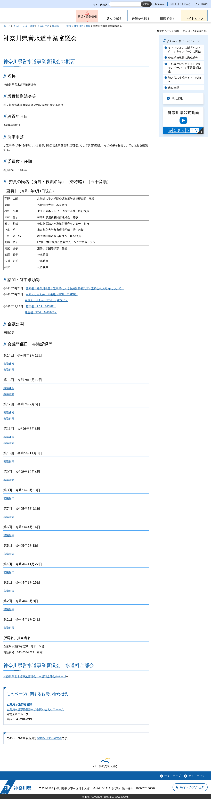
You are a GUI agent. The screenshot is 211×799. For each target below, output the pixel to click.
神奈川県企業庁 (82, 26)
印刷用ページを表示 (168, 30)
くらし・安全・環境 (24, 26)
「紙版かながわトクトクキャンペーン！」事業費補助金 (184, 67)
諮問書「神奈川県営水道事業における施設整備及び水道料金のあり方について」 (75, 288)
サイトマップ (172, 776)
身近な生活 (43, 26)
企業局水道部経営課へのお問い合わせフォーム (35, 709)
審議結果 (8, 369)
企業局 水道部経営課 (19, 704)
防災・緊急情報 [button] (87, 16)
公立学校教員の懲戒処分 (183, 57)
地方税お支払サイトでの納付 (184, 79)
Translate (160, 4)
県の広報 (177, 98)
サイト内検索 (100, 4)
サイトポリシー (198, 776)
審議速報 (8, 363)
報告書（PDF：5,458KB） (41, 312)
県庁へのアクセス (192, 787)
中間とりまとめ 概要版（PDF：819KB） (52, 294)
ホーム (7, 26)
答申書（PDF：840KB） (41, 306)
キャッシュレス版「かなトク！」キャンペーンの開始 (184, 49)
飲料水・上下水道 (61, 26)
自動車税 (173, 87)
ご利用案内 (202, 4)
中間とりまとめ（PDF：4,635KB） (46, 300)
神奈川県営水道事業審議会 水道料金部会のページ (34, 676)
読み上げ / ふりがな (180, 4)
